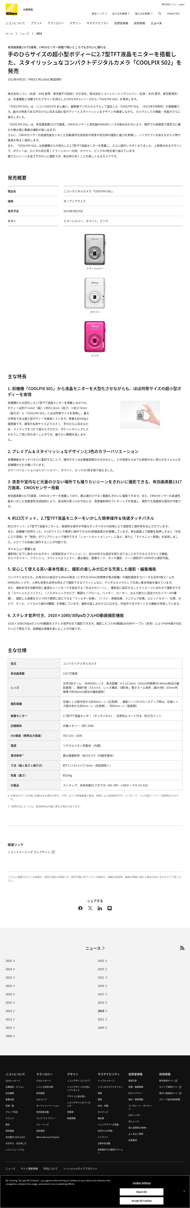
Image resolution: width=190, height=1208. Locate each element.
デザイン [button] (75, 23)
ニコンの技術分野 (44, 1086)
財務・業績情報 (135, 1086)
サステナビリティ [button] (98, 23)
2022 (9, 977)
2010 (9, 1027)
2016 (9, 1002)
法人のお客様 (119, 13)
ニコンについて (15, 1074)
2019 (101, 986)
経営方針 (132, 1080)
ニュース (156, 23)
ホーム (9, 33)
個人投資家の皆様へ (137, 1127)
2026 (9, 961)
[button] (160, 13)
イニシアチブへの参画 (108, 1124)
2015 (101, 1002)
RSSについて (51, 1168)
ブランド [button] (36, 23)
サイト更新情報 (29, 1168)
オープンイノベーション (47, 1105)
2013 (39, 33)
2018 (9, 994)
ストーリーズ (42, 1124)
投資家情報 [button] (121, 23)
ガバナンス (103, 1111)
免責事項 (132, 1140)
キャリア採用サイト (170, 1086)
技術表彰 (40, 1130)
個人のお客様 (142, 13)
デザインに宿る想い (76, 1096)
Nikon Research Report (47, 1137)
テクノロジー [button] (56, 23)
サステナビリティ (109, 1074)
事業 (100, 1093)
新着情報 (71, 1118)
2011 (101, 1019)
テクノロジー (44, 1074)
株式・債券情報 (135, 1099)
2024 (9, 969)
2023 (101, 969)
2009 (101, 1027)
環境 (100, 1099)
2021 (101, 977)
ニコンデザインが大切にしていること (78, 1088)
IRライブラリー (135, 1093)
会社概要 (10, 1093)
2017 (101, 994)
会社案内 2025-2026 (15, 1137)
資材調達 (10, 1130)
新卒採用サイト (168, 1080)
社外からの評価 (105, 1130)
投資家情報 (135, 1074)
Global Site (175, 13)
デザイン (72, 1074)
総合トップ (98, 13)
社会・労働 (103, 1105)
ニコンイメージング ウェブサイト (31, 852)
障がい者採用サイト (170, 1093)
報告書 (101, 1118)
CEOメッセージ (13, 1080)
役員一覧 (10, 1105)
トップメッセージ (106, 1080)
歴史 (8, 1124)
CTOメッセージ (43, 1080)
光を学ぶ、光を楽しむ (16, 1143)
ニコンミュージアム (15, 1149)
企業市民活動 (104, 1143)
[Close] (184, 1193)
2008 (9, 1036)
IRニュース (133, 1121)
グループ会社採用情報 (169, 1099)
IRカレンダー (134, 1115)
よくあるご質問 (135, 1133)
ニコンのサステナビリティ (110, 1086)
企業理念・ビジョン (15, 1086)
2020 (9, 986)
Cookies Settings (141, 1185)
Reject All (141, 1193)
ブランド (10, 1118)
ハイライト (103, 1137)
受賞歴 (70, 1111)
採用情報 (164, 1074)
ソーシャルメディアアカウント (80, 1168)
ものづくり (41, 1099)
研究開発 (40, 1093)
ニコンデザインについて (78, 1080)
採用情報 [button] (139, 23)
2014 (9, 1011)
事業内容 (10, 1099)
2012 (9, 1019)
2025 (101, 961)
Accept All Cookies (142, 1202)
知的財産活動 (42, 1111)
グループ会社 (12, 1111)
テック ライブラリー (46, 1118)
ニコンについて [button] (15, 23)
